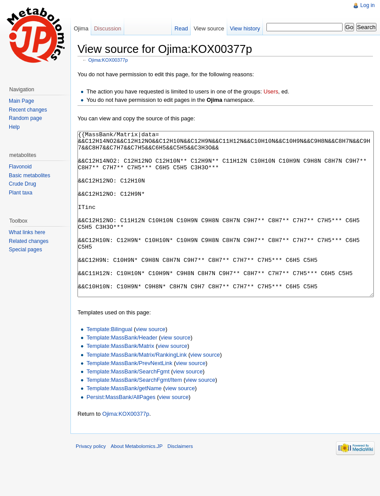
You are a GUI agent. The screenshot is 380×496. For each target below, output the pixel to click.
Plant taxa (20, 193)
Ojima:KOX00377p (108, 60)
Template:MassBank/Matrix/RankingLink (136, 387)
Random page (25, 118)
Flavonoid (20, 167)
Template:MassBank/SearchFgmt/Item (134, 413)
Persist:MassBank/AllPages (120, 430)
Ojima (81, 28)
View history (245, 28)
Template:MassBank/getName (124, 421)
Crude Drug (22, 184)
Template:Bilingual (109, 362)
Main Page (21, 101)
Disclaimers (180, 479)
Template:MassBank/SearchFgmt (127, 404)
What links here (27, 232)
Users (270, 91)
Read (181, 28)
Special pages (25, 249)
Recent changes (28, 110)
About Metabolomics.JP (137, 479)
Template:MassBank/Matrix (120, 379)
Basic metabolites (29, 175)
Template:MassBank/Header (121, 370)
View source (209, 28)
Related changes (28, 241)
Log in (367, 5)
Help (14, 127)
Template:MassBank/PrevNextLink (129, 396)
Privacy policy (91, 479)
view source (151, 362)
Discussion (108, 28)
